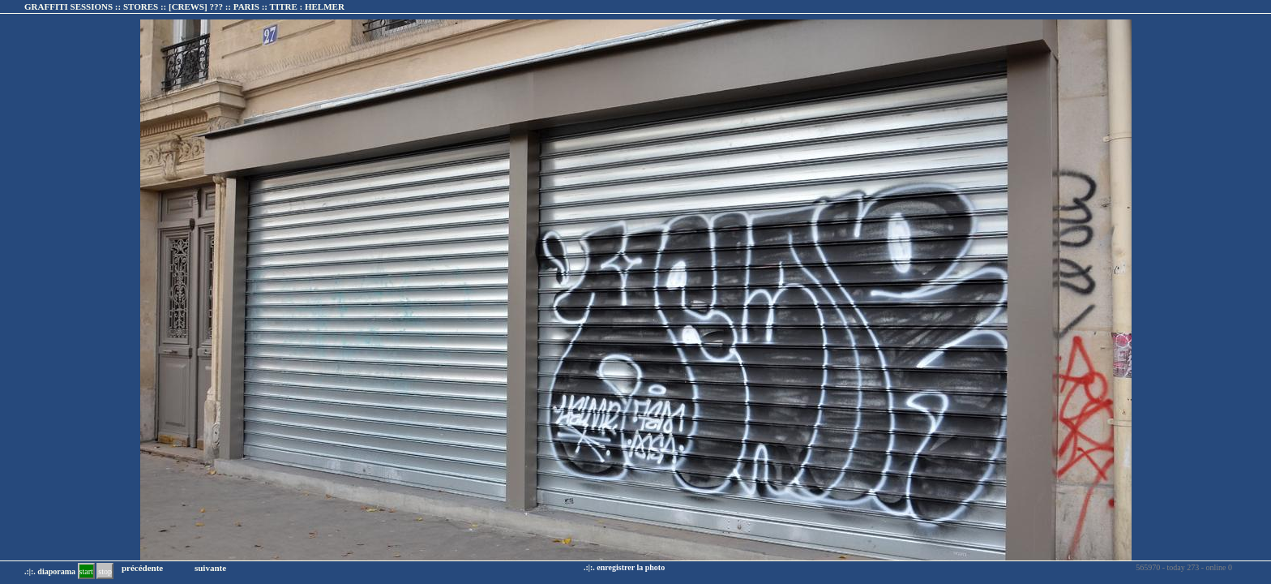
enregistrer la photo (631, 567)
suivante (210, 568)
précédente (142, 568)
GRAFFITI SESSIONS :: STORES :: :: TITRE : (184, 6)
